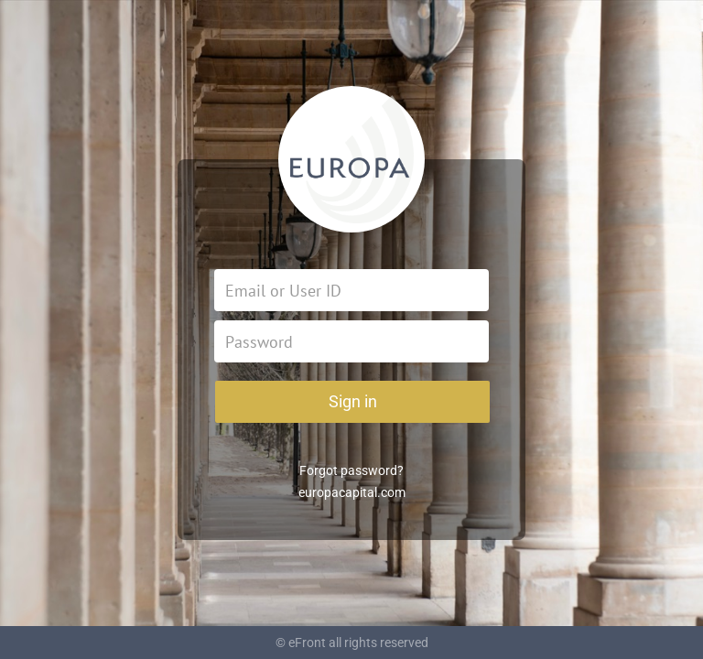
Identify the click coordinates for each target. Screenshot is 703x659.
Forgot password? (351, 470)
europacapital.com (352, 492)
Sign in (353, 401)
